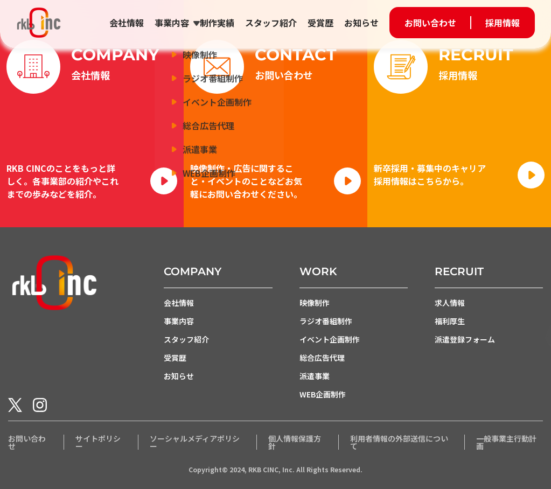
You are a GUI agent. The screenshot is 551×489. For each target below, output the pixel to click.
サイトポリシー (98, 442)
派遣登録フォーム (465, 340)
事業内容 (172, 22)
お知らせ (361, 22)
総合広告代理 (322, 358)
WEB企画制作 (322, 395)
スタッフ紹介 (271, 22)
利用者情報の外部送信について (399, 442)
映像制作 (314, 303)
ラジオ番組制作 (325, 321)
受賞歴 (320, 22)
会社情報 (126, 22)
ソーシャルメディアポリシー (195, 442)
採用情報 (502, 22)
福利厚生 (450, 321)
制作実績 (217, 22)
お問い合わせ (430, 22)
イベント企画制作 (329, 340)
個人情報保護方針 (294, 442)
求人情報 (450, 303)
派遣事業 (314, 376)
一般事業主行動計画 (506, 442)
